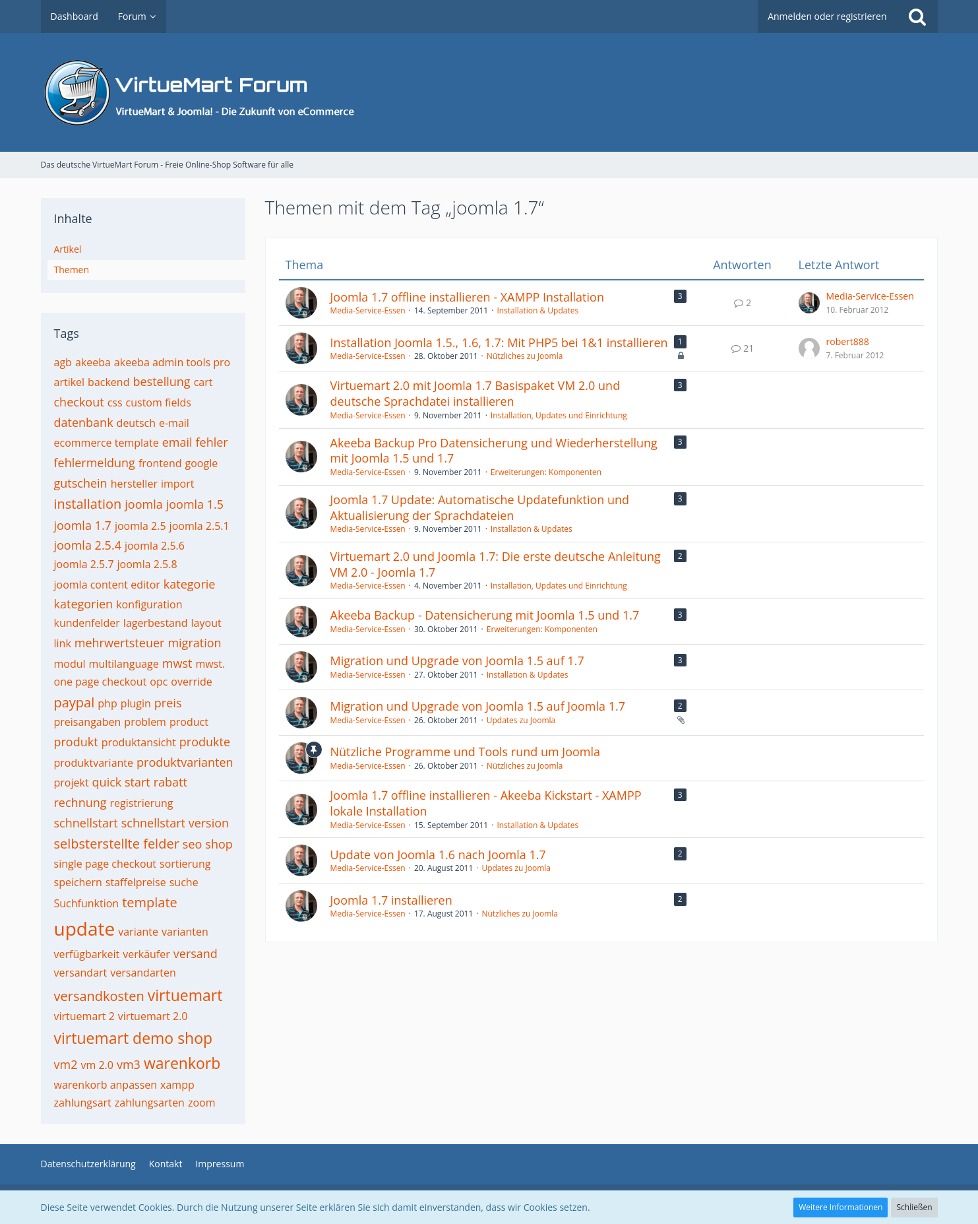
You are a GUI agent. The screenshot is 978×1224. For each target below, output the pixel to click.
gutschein (80, 483)
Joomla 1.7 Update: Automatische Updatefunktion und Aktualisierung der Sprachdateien (480, 507)
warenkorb (182, 1063)
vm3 (128, 1064)
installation (88, 504)
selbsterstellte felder (116, 844)
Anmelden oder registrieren (827, 16)
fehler (212, 442)
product (188, 722)
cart (203, 382)
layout (206, 623)
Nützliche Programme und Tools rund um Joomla (465, 751)
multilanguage (124, 664)
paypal (74, 702)
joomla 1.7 (82, 525)
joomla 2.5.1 (199, 526)
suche (184, 882)
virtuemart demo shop (133, 1037)
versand (195, 953)
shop (218, 844)
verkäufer (146, 954)
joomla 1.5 (195, 504)
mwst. (210, 664)
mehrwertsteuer (120, 643)
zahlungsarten (150, 1102)
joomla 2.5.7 (84, 564)
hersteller (134, 483)
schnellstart (86, 823)
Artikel (68, 249)
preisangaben (87, 722)
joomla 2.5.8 (147, 564)
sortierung (185, 863)
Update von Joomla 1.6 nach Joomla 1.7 (438, 854)
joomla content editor (107, 584)
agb (63, 362)
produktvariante (94, 763)
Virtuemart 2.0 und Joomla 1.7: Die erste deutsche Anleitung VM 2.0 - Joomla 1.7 (495, 564)
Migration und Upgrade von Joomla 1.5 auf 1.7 (457, 660)
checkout (79, 402)
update (84, 928)
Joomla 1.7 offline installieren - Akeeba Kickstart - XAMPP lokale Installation (486, 803)
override (191, 681)
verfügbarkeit (87, 954)
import (178, 483)
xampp (177, 1085)
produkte (204, 742)
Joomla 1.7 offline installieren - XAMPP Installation (467, 297)
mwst (177, 663)
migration (194, 643)
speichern (78, 882)
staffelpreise (136, 882)
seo (192, 844)
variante (138, 931)
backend (108, 382)
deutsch (136, 423)
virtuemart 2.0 (153, 1016)
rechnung (80, 802)
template (149, 902)
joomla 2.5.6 (155, 545)
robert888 (847, 341)
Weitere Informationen (840, 1207)
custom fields (158, 402)
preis (168, 703)
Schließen (914, 1207)
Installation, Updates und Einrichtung (559, 415)
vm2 (66, 1064)
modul (70, 664)
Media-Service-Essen (368, 310)
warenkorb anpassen (106, 1085)
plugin (136, 703)
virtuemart (185, 995)
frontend (160, 463)
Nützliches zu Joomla (525, 356)
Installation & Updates (537, 310)
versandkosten (99, 996)
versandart (80, 972)
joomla (143, 504)
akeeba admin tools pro (172, 362)
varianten (185, 931)
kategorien (83, 604)
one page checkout (100, 681)
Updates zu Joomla (521, 720)
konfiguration (149, 604)
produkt (76, 742)
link (62, 643)
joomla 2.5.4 (87, 545)
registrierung (141, 803)
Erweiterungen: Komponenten (546, 472)
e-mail (174, 423)
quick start (121, 782)
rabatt (170, 782)
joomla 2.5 (140, 526)
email (177, 442)
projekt (71, 782)
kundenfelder (87, 623)
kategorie (190, 584)
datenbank (83, 422)
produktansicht (139, 742)
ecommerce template (106, 442)
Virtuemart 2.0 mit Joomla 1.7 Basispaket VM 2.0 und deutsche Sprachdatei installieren (475, 393)
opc (159, 681)
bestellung (161, 381)
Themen (72, 269)
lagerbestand (155, 623)
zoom (202, 1102)
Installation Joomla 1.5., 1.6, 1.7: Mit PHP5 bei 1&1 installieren (499, 342)
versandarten (143, 972)
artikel (69, 382)
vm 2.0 (96, 1065)
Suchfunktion (86, 903)
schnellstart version (175, 823)
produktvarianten (185, 762)
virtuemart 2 (84, 1016)
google (201, 463)
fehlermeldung (94, 462)
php (107, 703)
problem (145, 722)
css (115, 402)
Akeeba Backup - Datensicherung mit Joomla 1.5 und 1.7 (485, 615)
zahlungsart (82, 1102)
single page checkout (105, 863)
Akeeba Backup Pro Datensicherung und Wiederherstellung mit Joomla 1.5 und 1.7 (493, 451)
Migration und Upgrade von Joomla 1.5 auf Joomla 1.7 (478, 706)
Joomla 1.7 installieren (391, 900)
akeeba (93, 362)
